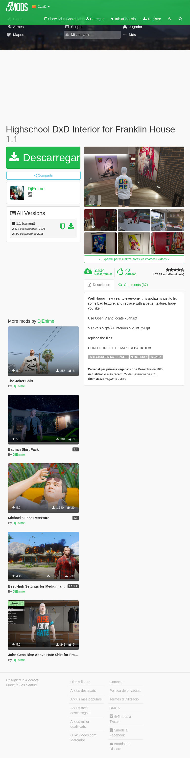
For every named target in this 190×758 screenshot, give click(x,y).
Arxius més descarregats (81, 710)
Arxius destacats (83, 691)
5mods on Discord (119, 746)
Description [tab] (99, 285)
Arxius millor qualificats (80, 724)
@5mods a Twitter (120, 719)
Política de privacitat (125, 691)
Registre (152, 19)
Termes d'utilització (124, 699)
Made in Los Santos (21, 685)
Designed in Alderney (22, 680)
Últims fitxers (80, 682)
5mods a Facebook (119, 732)
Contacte (116, 682)
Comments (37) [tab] (133, 285)
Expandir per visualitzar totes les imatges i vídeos (134, 259)
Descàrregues (104, 273)
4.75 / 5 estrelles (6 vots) (168, 274)
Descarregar (44, 157)
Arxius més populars (86, 699)
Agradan (131, 273)
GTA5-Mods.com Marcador (83, 737)
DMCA (115, 708)
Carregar (95, 19)
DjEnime (36, 188)
